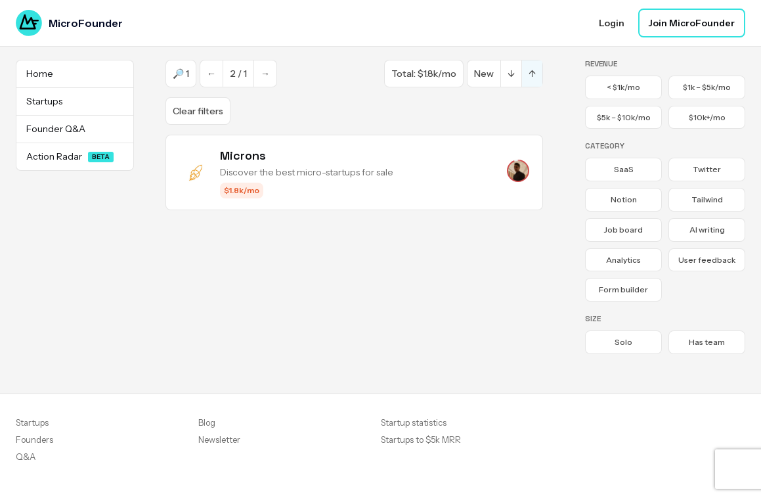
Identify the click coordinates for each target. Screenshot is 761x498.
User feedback (706, 260)
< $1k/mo (623, 87)
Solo (623, 342)
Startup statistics (413, 422)
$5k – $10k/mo (624, 117)
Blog (206, 422)
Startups (32, 422)
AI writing (707, 230)
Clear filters (198, 111)
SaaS (624, 169)
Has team (707, 342)
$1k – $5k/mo (707, 87)
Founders (34, 439)
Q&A (25, 456)
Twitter (707, 169)
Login (611, 23)
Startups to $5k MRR (421, 439)
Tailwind (707, 199)
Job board (623, 230)
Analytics (623, 260)
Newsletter (219, 439)
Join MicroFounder (692, 23)
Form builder (623, 289)
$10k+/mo (707, 117)
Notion (624, 199)
